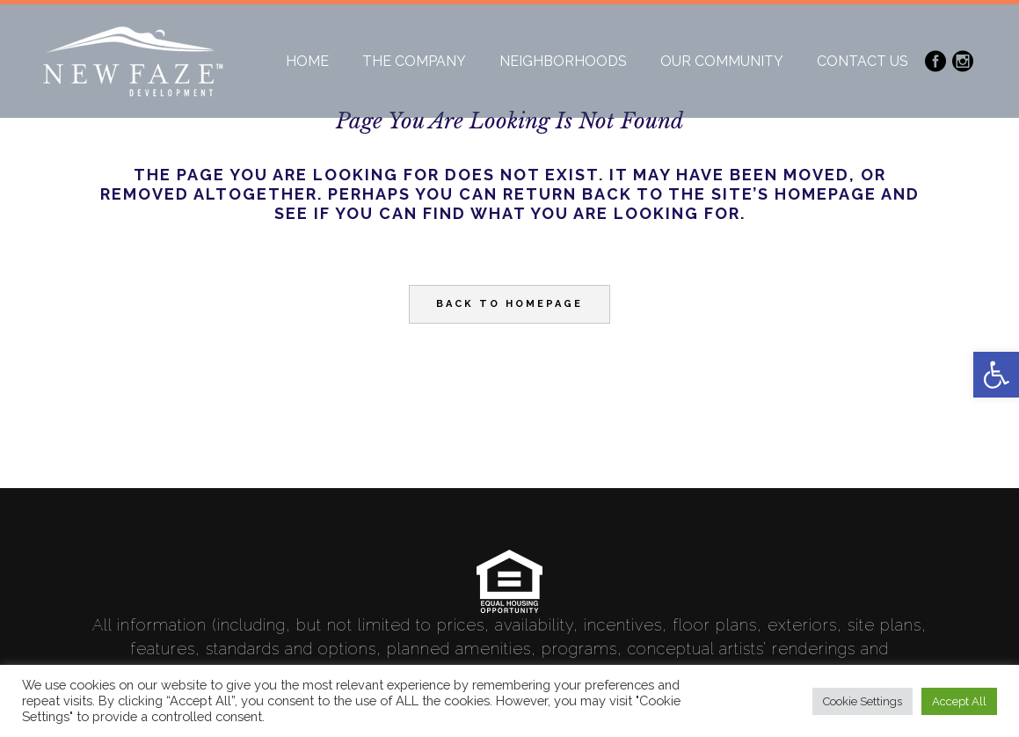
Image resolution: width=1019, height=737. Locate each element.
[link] (996, 375)
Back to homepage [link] (509, 304)
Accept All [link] (959, 701)
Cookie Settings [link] (862, 701)
